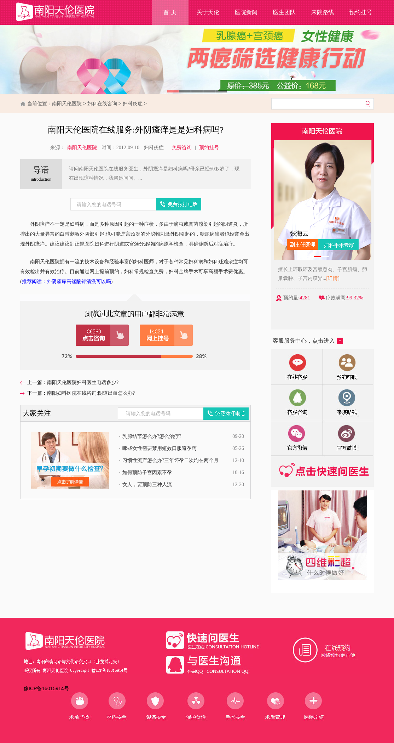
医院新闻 (246, 12)
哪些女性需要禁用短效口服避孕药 (159, 448)
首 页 (169, 12)
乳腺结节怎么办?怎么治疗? (151, 436)
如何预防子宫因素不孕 (147, 472)
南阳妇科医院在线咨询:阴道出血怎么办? (91, 393)
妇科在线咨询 (102, 103)
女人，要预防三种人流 (147, 484)
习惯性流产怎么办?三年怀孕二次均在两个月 (170, 460)
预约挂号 (360, 12)
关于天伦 (208, 12)
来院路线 (322, 12)
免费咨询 (182, 147)
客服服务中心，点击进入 (308, 341)
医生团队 (284, 12)
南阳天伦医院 (67, 103)
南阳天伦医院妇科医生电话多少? (82, 382)
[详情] (334, 278)
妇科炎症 (133, 103)
